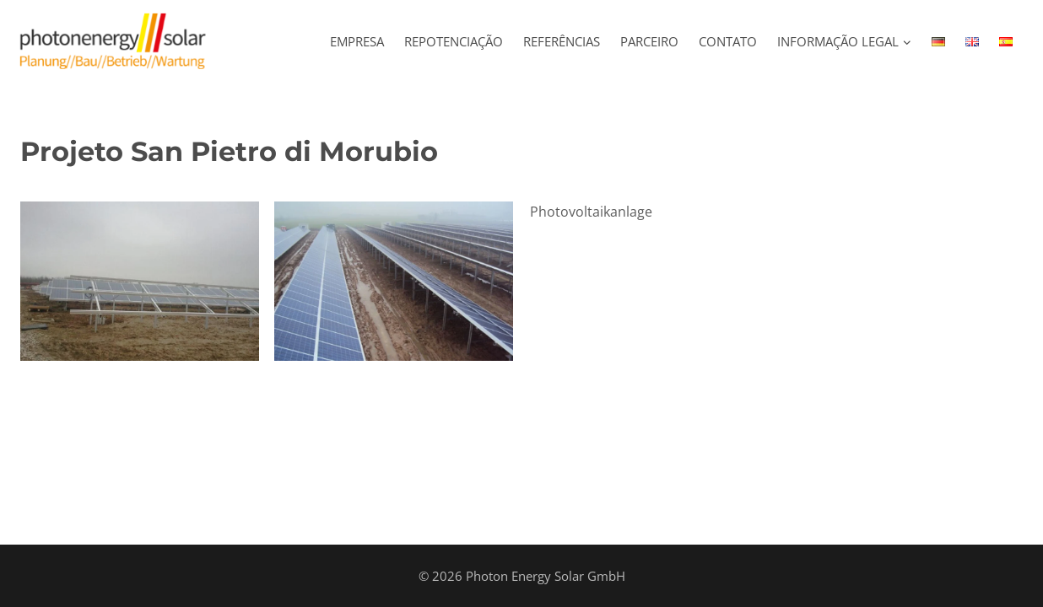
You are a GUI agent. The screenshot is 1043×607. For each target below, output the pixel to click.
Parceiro (649, 41)
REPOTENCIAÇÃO (453, 41)
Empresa (357, 41)
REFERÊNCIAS (561, 41)
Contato (728, 41)
